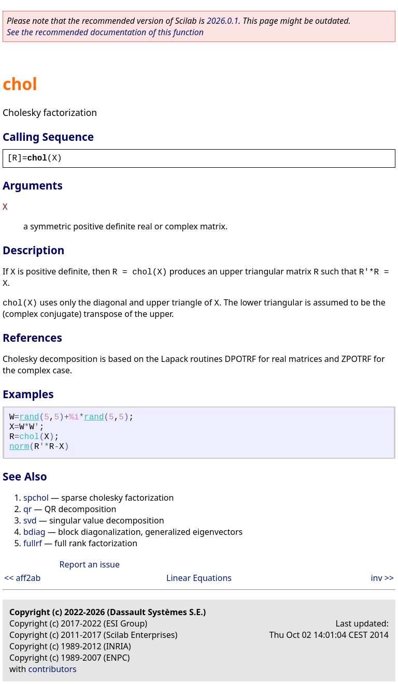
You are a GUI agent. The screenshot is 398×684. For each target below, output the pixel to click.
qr (27, 509)
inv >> (382, 578)
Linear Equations (199, 578)
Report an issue (90, 564)
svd (30, 520)
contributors (53, 669)
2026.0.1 (222, 20)
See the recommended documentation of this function (105, 32)
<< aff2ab (22, 578)
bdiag (34, 531)
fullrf (32, 543)
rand (29, 417)
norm (19, 447)
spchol (36, 497)
